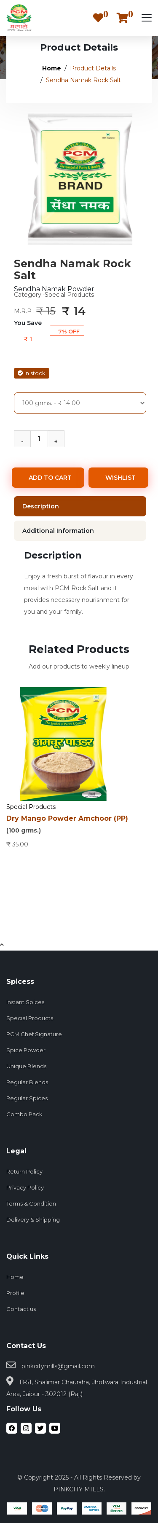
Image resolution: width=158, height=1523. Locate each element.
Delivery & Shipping (33, 1219)
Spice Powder (26, 1050)
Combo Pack (24, 1114)
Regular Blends (27, 1082)
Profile (15, 1292)
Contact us (21, 1308)
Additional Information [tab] (58, 531)
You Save (28, 323)
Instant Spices (25, 1002)
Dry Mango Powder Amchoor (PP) (79, 825)
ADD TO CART (50, 477)
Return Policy (24, 1171)
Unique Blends (26, 1066)
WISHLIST (120, 477)
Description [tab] (40, 506)
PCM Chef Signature (34, 1034)
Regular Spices (27, 1098)
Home (51, 68)
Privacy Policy (25, 1187)
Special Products (31, 807)
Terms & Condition (31, 1203)
